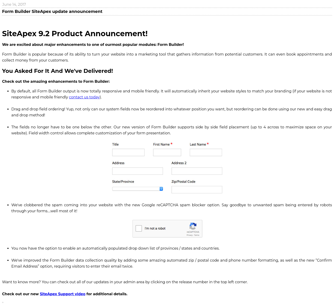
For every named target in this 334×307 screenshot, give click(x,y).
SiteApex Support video (62, 294)
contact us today (84, 97)
